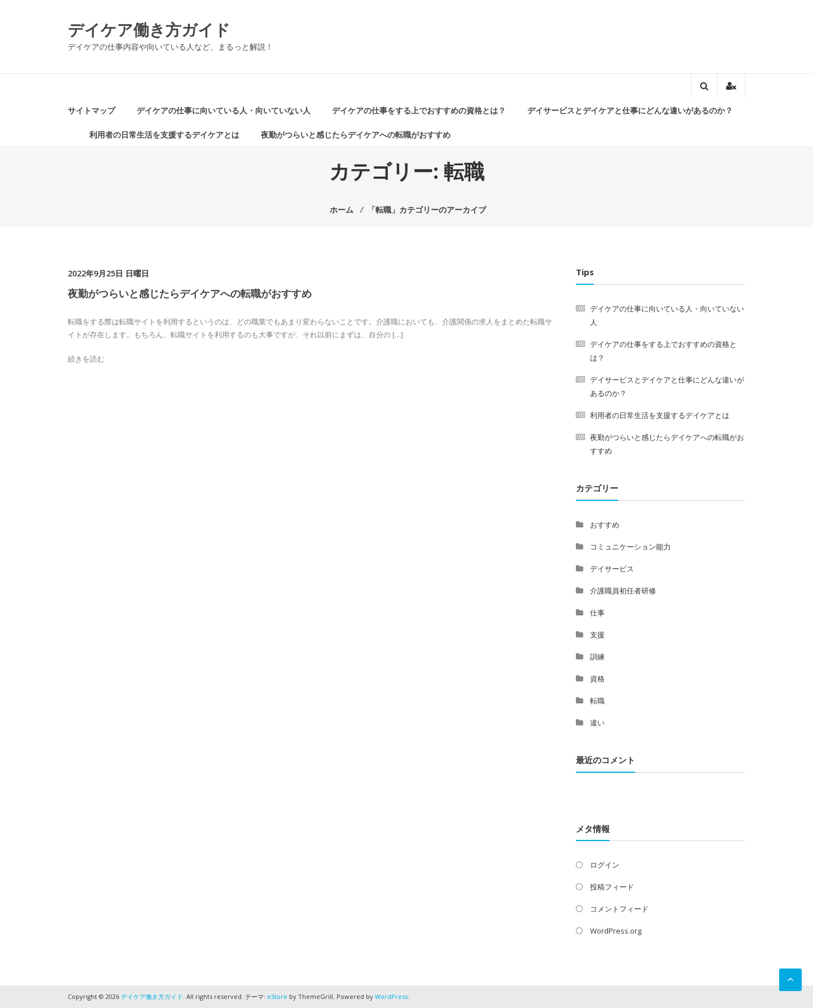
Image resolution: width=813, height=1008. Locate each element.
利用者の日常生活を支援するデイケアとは (164, 134)
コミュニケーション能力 (630, 547)
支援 (597, 635)
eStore (277, 996)
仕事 (597, 613)
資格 (597, 679)
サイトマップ (91, 110)
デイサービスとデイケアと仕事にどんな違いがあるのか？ (630, 110)
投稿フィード (612, 887)
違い (597, 723)
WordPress (391, 996)
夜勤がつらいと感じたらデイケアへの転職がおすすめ (356, 134)
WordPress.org (615, 931)
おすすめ (604, 525)
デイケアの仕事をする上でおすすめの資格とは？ (419, 110)
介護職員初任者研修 (623, 591)
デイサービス (612, 569)
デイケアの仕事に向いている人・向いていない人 (224, 110)
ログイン (604, 865)
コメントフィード (619, 909)
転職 (597, 701)
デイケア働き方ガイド (149, 29)
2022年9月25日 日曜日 (108, 273)
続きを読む (86, 359)
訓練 (597, 657)
